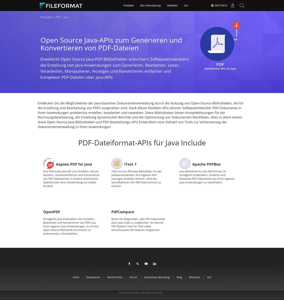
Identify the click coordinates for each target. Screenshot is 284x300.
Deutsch (219, 5)
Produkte (128, 5)
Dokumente (93, 277)
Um (186, 5)
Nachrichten (114, 277)
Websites (172, 5)
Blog (179, 277)
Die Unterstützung (150, 5)
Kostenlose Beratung (157, 277)
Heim (76, 277)
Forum (133, 277)
